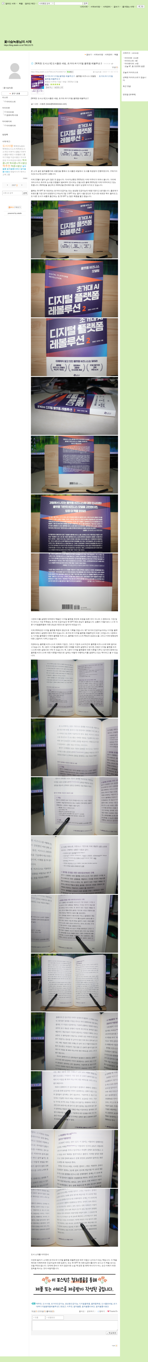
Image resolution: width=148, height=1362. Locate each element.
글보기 (89, 54)
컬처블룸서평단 (102, 1306)
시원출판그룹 (19, 154)
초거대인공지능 (57, 1304)
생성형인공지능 (71, 1304)
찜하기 (101, 1311)
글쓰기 (117, 7)
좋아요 (82, 1311)
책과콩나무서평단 (18, 163)
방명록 (5, 135)
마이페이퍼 (7, 121)
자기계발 (6, 157)
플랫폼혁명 (95, 1304)
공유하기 (90, 1311)
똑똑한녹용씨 (19, 146)
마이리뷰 (6, 108)
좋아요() (50, 1311)
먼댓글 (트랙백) (129, 94)
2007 (14, 185)
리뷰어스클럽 (14, 152)
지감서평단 (15, 157)
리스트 (5, 97)
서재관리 (107, 7)
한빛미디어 (15, 172)
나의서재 (84, 7)
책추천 (6, 165)
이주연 (69, 1306)
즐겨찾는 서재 (128, 7)
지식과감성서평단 (14, 160)
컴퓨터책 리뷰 (12, 115)
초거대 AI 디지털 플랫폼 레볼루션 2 (60, 76)
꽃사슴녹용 (97, 72)
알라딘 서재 (11, 3)
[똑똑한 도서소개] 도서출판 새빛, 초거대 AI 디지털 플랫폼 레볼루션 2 (68, 63)
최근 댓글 (127, 86)
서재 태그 (6, 141)
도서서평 (7, 145)
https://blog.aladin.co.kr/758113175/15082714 (48, 72)
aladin (19, 213)
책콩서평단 (16, 166)
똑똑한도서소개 (9, 149)
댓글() (115, 67)
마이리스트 (11, 102)
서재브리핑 (96, 7)
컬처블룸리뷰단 (13, 169)
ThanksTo (112, 1311)
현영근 (63, 1306)
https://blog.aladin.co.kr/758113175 (18, 45)
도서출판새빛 (107, 1304)
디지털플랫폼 (84, 1304)
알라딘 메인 (30, 3)
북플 (20, 3)
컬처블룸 (77, 1306)
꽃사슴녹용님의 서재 (17, 41)
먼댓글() (42, 1311)
